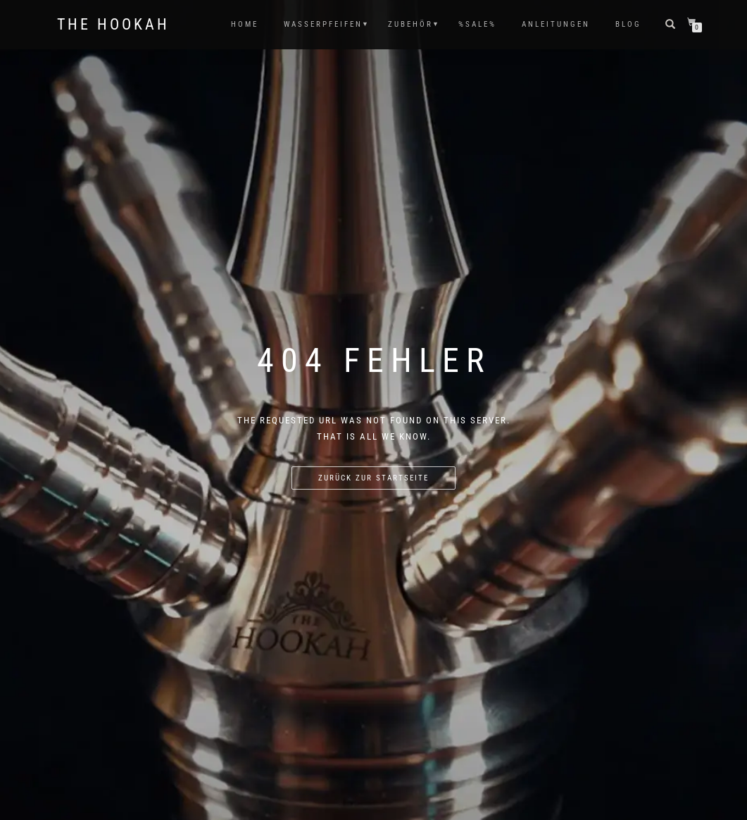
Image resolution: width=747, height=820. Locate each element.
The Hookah (113, 24)
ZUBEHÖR (410, 24)
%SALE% (477, 24)
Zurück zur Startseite (373, 478)
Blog (628, 24)
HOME (244, 24)
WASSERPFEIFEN (323, 24)
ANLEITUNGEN (556, 24)
